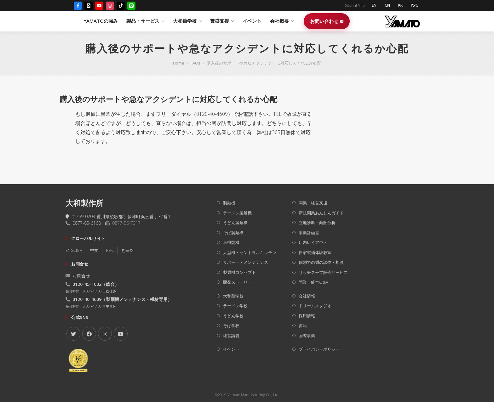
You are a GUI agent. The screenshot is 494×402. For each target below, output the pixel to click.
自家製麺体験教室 (315, 252)
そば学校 (231, 325)
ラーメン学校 (235, 306)
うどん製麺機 (235, 222)
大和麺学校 (233, 296)
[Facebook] (78, 6)
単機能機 (231, 242)
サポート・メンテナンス (245, 262)
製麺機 (229, 203)
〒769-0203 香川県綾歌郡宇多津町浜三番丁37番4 (118, 216)
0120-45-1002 (86, 284)
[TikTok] (121, 6)
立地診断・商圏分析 (317, 222)
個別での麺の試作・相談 (321, 262)
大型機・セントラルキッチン (249, 252)
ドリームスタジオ (315, 306)
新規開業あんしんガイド (321, 213)
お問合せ (78, 276)
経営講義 (231, 335)
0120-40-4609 (86, 299)
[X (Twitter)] (88, 6)
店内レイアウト (313, 242)
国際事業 (307, 335)
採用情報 (307, 316)
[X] (73, 334)
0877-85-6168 (86, 223)
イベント (322, 21)
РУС (414, 5)
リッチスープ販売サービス (323, 272)
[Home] (178, 63)
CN (385, 5)
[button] (189, 99)
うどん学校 (233, 316)
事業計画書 (309, 232)
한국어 (128, 250)
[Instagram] (110, 6)
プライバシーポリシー (319, 349)
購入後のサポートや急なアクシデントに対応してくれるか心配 (264, 63)
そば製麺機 (233, 232)
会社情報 (307, 296)
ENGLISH (74, 250)
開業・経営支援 (313, 203)
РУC (110, 250)
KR (398, 5)
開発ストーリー (237, 282)
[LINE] (131, 6)
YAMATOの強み (171, 21)
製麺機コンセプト (239, 272)
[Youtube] (121, 334)
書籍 (303, 325)
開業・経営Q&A (313, 282)
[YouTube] (99, 6)
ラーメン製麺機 (237, 213)
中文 (94, 250)
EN (370, 5)
